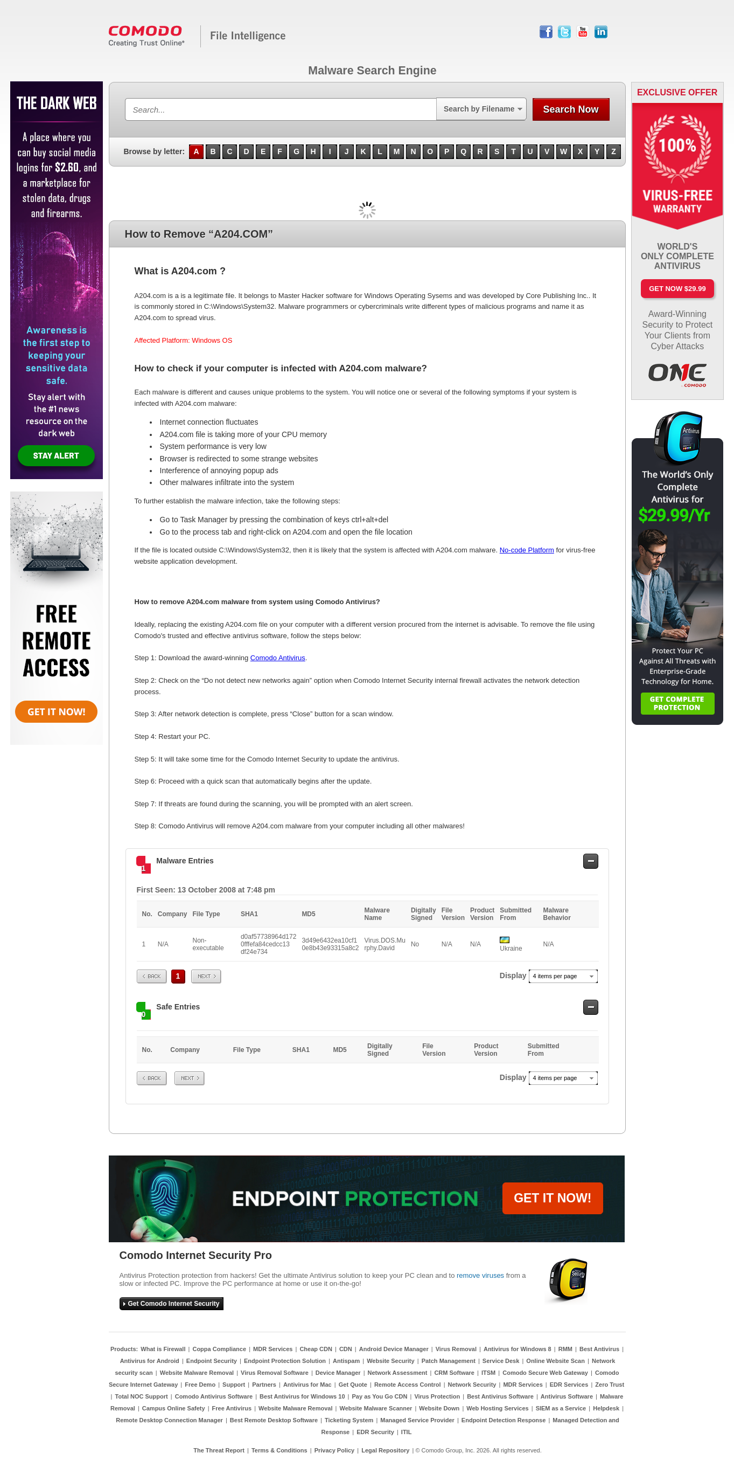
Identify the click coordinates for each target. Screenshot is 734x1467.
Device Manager (338, 1372)
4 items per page (555, 976)
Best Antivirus (599, 1349)
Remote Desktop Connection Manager (169, 1420)
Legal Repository (385, 1450)
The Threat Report (218, 1450)
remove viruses (480, 1275)
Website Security (390, 1361)
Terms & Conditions (279, 1450)
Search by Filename (479, 109)
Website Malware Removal (197, 1372)
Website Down (439, 1408)
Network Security (472, 1384)
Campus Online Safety (173, 1408)
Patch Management (449, 1361)
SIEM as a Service (561, 1408)
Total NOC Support (141, 1396)
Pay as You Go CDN (380, 1396)
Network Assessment (398, 1372)
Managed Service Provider (417, 1420)
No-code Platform (527, 550)
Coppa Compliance (219, 1349)
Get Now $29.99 (677, 289)
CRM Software (454, 1372)
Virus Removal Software (275, 1372)
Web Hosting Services (497, 1408)
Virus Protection (437, 1396)
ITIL (406, 1432)
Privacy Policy (334, 1450)
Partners (264, 1384)
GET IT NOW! (552, 1198)
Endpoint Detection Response (504, 1420)
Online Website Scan (555, 1361)
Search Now (570, 109)
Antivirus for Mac (307, 1384)
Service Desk (501, 1361)
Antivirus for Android (149, 1361)
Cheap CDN (315, 1349)
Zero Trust (609, 1384)
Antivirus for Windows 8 (517, 1349)
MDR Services (272, 1349)
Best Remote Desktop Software (274, 1420)
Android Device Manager (394, 1349)
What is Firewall (163, 1349)
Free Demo (200, 1384)
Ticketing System (349, 1420)
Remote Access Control (407, 1384)
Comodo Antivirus (277, 658)
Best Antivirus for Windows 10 (302, 1396)
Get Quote (353, 1384)
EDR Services (569, 1384)
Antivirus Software (567, 1396)
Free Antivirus (232, 1408)
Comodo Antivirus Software (214, 1396)
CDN (345, 1349)
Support (233, 1384)
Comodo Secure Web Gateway (545, 1372)
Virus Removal (456, 1349)
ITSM (488, 1372)
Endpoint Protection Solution (285, 1361)
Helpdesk (606, 1408)
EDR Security (375, 1432)
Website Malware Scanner (375, 1408)
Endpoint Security (211, 1361)
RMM (565, 1349)
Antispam (346, 1361)
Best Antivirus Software (500, 1396)
